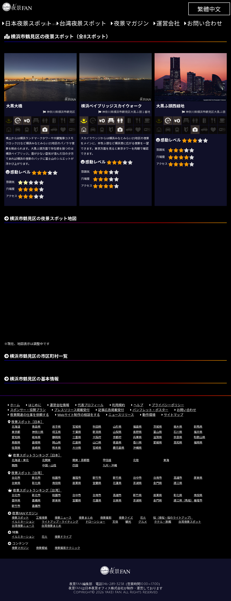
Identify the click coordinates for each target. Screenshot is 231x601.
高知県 (178, 442)
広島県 (76, 442)
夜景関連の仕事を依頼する (29, 415)
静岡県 (56, 437)
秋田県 (97, 426)
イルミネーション (23, 521)
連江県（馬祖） (183, 500)
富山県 (157, 432)
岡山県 (56, 442)
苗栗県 (76, 483)
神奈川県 (37, 432)
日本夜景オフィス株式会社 (104, 588)
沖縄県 (137, 447)
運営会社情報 (59, 405)
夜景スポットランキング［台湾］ (37, 490)
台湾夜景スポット (82, 23)
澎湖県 (137, 483)
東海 (166, 460)
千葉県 (76, 432)
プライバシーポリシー (168, 405)
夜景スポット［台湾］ (27, 473)
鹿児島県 (118, 447)
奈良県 (178, 437)
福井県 (198, 432)
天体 (115, 521)
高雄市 (178, 477)
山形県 (117, 426)
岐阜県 (36, 437)
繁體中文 (209, 9)
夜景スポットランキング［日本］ (37, 455)
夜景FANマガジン (25, 513)
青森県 (36, 426)
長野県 (137, 432)
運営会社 (168, 23)
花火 (143, 517)
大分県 (76, 447)
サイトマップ (173, 415)
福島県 (137, 426)
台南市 (157, 477)
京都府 (117, 437)
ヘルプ (138, 405)
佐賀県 (16, 447)
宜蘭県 (97, 483)
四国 (75, 465)
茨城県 (157, 426)
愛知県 (16, 437)
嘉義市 (36, 506)
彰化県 (36, 483)
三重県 (76, 437)
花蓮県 (117, 483)
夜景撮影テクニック (67, 548)
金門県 (157, 483)
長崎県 (36, 447)
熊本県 (56, 447)
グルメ (142, 521)
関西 (14, 465)
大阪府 (97, 437)
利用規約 (118, 405)
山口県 (97, 442)
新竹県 (117, 477)
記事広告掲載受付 (111, 410)
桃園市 (56, 477)
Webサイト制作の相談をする (78, 415)
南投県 (56, 483)
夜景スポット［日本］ (27, 422)
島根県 (36, 442)
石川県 (178, 432)
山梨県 (117, 432)
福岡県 (198, 442)
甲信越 (107, 460)
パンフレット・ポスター (150, 410)
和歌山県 (199, 437)
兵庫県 (137, 437)
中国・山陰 (49, 465)
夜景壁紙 (41, 548)
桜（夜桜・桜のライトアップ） (173, 517)
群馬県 (198, 426)
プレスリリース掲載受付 (72, 410)
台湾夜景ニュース (23, 525)
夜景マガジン (131, 23)
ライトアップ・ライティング (60, 521)
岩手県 (56, 426)
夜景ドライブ (63, 536)
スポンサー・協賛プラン (28, 410)
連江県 (178, 483)
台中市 (137, 477)
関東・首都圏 (80, 460)
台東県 (16, 483)
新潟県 (97, 432)
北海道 (16, 426)
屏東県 (198, 477)
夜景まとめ (86, 517)
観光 (128, 521)
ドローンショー (95, 521)
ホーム (15, 405)
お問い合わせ (204, 23)
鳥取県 (16, 442)
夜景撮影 (105, 517)
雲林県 (16, 500)
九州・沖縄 (110, 465)
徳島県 (117, 442)
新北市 (36, 477)
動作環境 (148, 415)
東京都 (16, 432)
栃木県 (178, 426)
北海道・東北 (20, 460)
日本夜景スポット (28, 23)
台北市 (16, 477)
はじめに (34, 405)
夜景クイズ (126, 517)
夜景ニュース (63, 517)
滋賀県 (157, 437)
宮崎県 (97, 447)
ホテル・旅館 (162, 521)
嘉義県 (36, 500)
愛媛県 (157, 442)
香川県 (137, 442)
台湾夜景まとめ (51, 525)
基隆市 (76, 477)
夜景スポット (20, 517)
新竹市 (97, 477)
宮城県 (76, 426)
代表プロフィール (91, 405)
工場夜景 (41, 517)
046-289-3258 (113, 584)
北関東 (46, 460)
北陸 (136, 460)
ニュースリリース (121, 415)
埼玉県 (56, 432)
